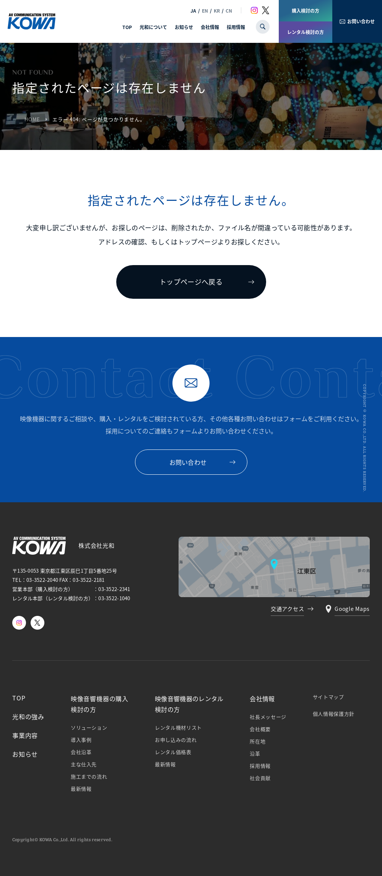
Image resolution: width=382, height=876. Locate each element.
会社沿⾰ (81, 752)
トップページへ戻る (191, 282)
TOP (127, 27)
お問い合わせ (361, 21)
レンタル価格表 (173, 752)
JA (193, 10)
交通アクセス (287, 608)
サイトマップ (328, 696)
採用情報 (236, 27)
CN (229, 10)
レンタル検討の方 (305, 32)
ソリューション (89, 727)
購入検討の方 (305, 10)
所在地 (257, 741)
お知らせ (184, 27)
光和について (153, 27)
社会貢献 (260, 778)
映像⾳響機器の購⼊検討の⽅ (99, 704)
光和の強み (28, 716)
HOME (32, 119)
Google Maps (352, 608)
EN (205, 10)
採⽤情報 (260, 765)
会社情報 (210, 27)
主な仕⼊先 (84, 764)
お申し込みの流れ (176, 739)
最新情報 (81, 788)
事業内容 (25, 735)
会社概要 (260, 729)
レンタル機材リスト (178, 727)
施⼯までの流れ (89, 776)
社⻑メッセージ (268, 716)
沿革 (255, 753)
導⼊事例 (81, 739)
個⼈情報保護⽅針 (333, 713)
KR (217, 10)
